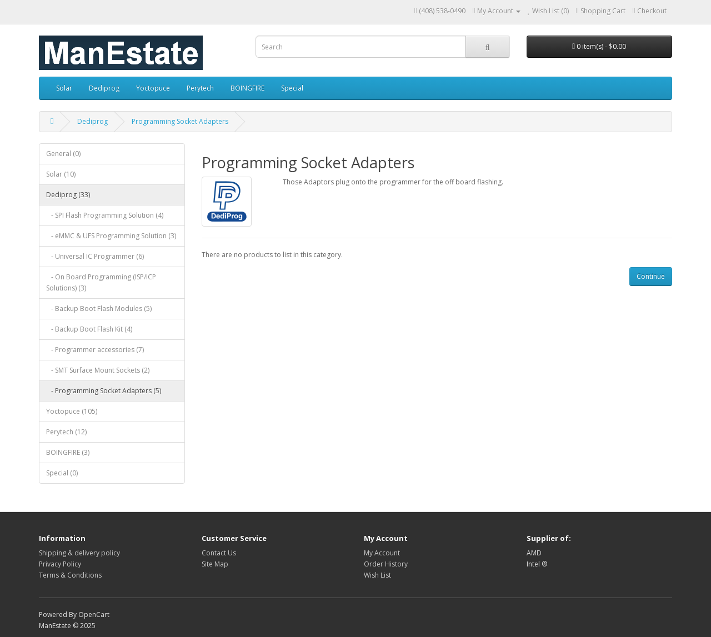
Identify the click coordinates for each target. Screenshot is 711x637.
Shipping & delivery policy (79, 553)
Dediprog (104, 88)
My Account (382, 553)
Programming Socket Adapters (180, 121)
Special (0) (62, 473)
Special (292, 88)
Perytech (200, 88)
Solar (64, 88)
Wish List (377, 575)
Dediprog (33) (68, 194)
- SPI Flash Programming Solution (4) (104, 215)
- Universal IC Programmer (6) (95, 256)
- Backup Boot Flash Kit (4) (89, 329)
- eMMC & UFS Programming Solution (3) (111, 235)
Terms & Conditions (70, 575)
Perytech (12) (66, 432)
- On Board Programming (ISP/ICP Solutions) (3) (101, 282)
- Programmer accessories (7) (95, 349)
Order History (386, 564)
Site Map (215, 564)
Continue (651, 276)
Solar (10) (61, 174)
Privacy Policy (60, 564)
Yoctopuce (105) (71, 411)
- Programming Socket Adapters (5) (103, 390)
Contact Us (219, 553)
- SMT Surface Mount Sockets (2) (97, 370)
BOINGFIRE (247, 88)
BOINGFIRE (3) (67, 452)
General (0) (63, 153)
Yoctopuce (153, 88)
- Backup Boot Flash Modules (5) (99, 308)
